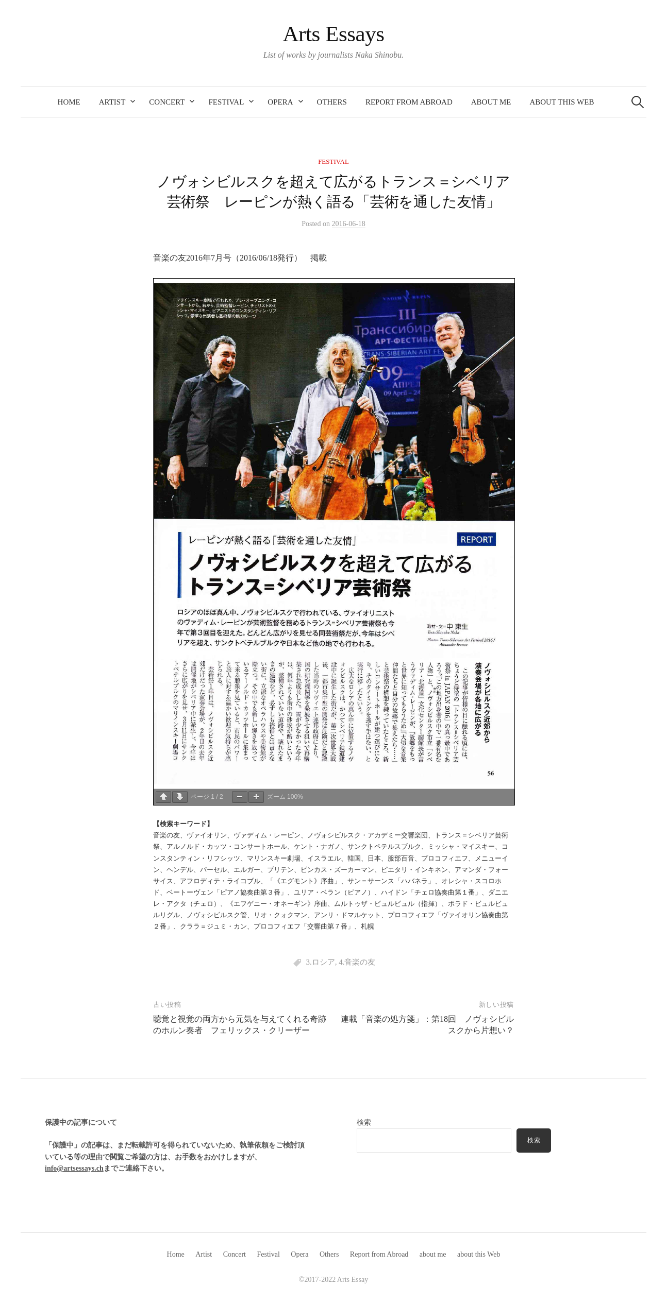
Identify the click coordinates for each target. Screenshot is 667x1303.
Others (332, 102)
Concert (167, 102)
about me (491, 102)
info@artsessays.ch (74, 1168)
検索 (364, 1122)
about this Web (561, 102)
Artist (112, 102)
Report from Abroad (409, 102)
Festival (226, 102)
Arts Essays (333, 34)
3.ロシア (320, 962)
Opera (280, 102)
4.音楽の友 (357, 962)
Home (69, 102)
